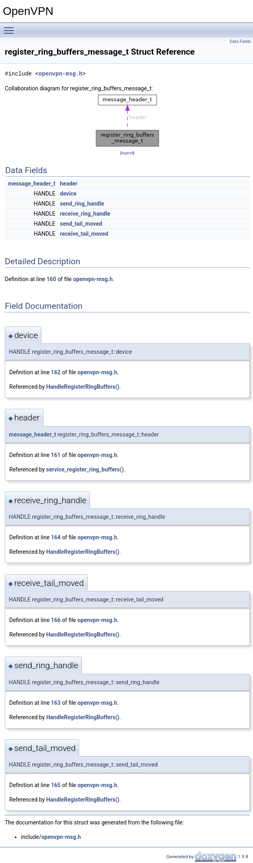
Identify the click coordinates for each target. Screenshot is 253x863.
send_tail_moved (81, 223)
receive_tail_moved (84, 234)
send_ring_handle (82, 203)
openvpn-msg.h (60, 74)
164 (56, 537)
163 (56, 703)
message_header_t (31, 183)
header (68, 183)
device (68, 193)
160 (51, 279)
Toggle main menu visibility (11, 27)
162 (56, 372)
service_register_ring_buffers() (85, 469)
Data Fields (240, 41)
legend (127, 153)
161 (56, 455)
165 (56, 785)
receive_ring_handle (85, 213)
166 (56, 620)
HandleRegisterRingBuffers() (82, 387)
